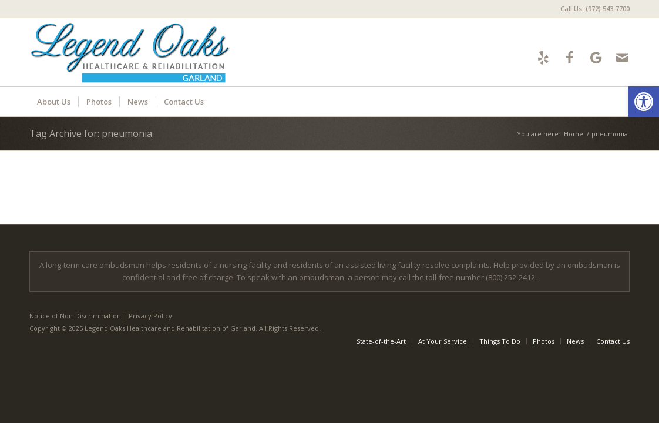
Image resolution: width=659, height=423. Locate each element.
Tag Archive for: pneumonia (90, 133)
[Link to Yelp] (543, 57)
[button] (643, 101)
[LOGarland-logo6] (136, 52)
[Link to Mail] (622, 57)
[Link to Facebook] (569, 57)
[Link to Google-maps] (596, 57)
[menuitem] (592, 9)
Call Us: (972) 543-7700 (595, 8)
